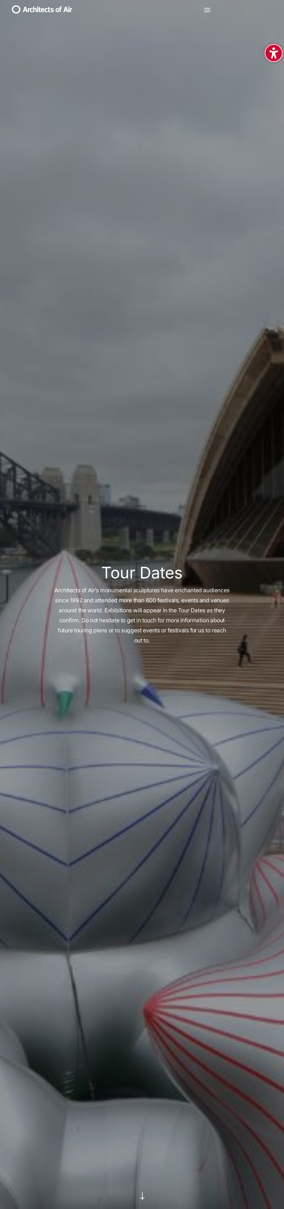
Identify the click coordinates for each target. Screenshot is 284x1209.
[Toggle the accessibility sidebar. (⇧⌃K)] (274, 53)
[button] (207, 9)
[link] (42, 11)
